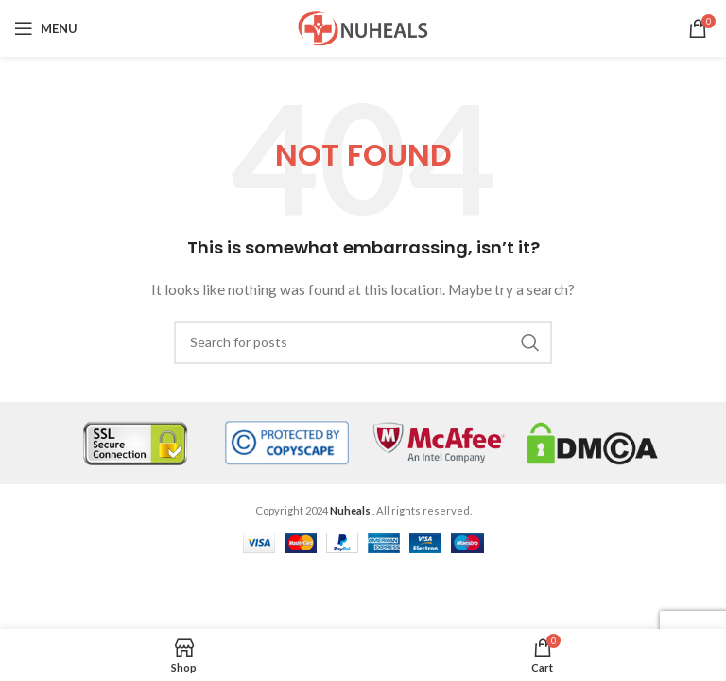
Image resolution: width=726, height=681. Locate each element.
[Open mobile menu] (46, 28)
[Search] (363, 342)
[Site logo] (363, 27)
